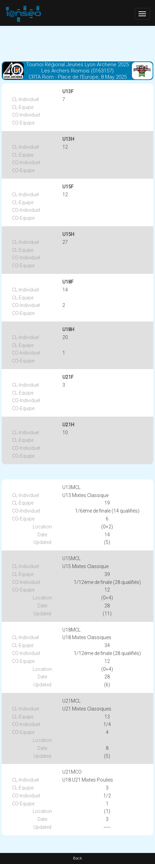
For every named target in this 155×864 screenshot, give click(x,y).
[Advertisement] (77, 43)
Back (77, 858)
